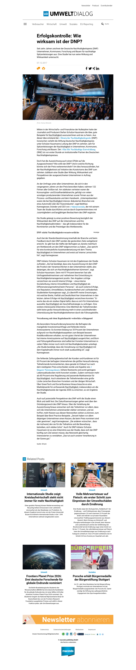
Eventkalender (106, 5)
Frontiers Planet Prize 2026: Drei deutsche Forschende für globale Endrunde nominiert (44, 579)
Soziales (73, 23)
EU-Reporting (86, 23)
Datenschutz (44, 629)
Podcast (95, 5)
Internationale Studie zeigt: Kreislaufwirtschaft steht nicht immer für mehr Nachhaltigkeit (43, 497)
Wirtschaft (52, 23)
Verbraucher (38, 23)
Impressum (92, 629)
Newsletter (86, 5)
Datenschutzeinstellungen (62, 629)
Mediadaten (79, 629)
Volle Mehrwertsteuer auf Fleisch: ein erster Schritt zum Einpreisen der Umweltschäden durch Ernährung (92, 498)
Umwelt (63, 23)
